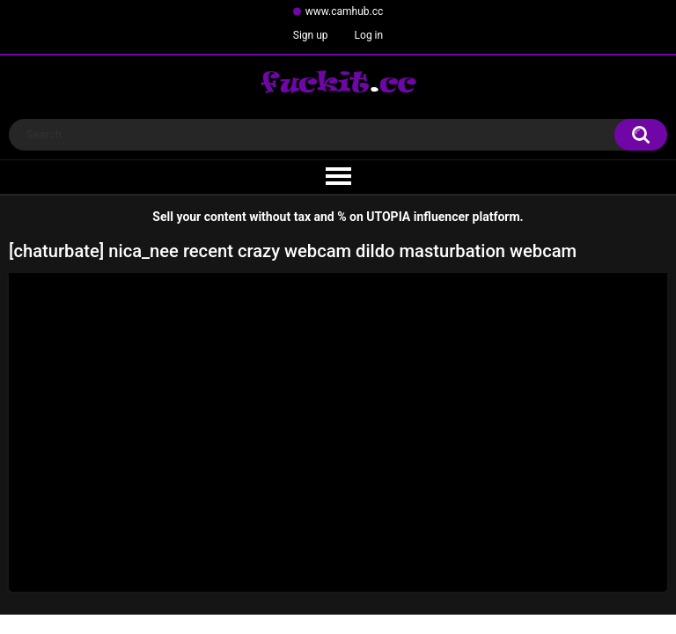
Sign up (310, 35)
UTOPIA (388, 217)
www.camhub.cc (344, 11)
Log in (369, 35)
